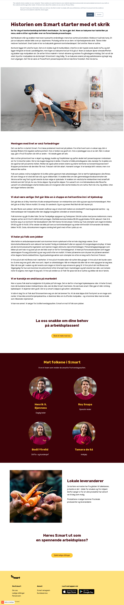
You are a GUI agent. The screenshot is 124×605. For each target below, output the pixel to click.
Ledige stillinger (18, 593)
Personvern (16, 596)
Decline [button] (99, 14)
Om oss (15, 590)
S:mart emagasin (43, 590)
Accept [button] (90, 14)
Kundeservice (42, 593)
